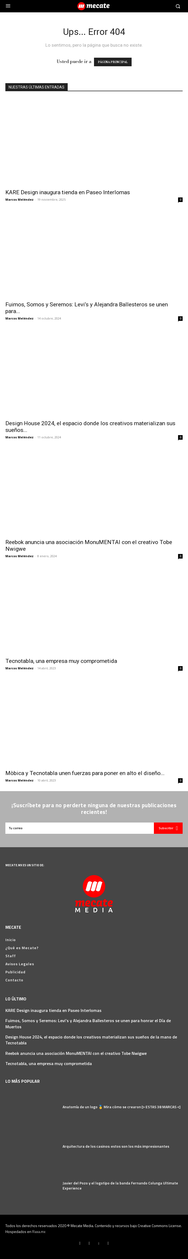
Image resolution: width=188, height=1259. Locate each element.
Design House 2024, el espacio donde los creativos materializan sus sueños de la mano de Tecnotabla (91, 1040)
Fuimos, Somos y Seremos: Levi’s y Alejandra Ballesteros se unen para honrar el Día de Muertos (88, 1023)
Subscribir (168, 828)
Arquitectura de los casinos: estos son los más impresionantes (116, 1146)
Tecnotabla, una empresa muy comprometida (61, 661)
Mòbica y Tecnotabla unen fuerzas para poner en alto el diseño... (85, 773)
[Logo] (94, 6)
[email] (79, 828)
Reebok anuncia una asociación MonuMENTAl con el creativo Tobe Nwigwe (76, 1053)
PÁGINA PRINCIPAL (113, 62)
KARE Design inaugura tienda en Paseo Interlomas (67, 192)
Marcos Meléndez (19, 199)
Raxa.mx (38, 1231)
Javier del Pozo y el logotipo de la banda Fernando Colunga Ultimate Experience (120, 1185)
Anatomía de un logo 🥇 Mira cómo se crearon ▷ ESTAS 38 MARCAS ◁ (121, 1107)
